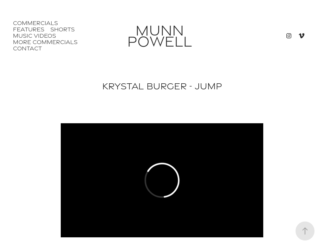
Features (28, 29)
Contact (27, 48)
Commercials (35, 23)
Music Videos (34, 35)
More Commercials (45, 42)
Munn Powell (159, 36)
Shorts (62, 29)
